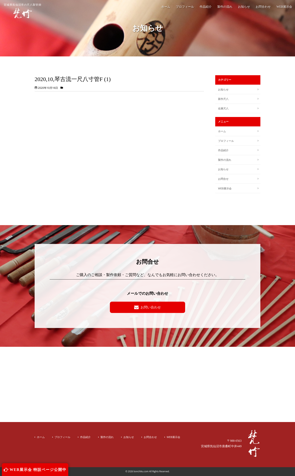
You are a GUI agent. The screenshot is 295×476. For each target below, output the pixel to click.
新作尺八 (223, 99)
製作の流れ (224, 6)
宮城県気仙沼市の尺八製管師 (22, 10)
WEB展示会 (284, 6)
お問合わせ (263, 6)
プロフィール (185, 6)
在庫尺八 (223, 108)
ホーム (165, 6)
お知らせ (244, 6)
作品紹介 (206, 6)
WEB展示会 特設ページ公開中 (35, 469)
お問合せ (223, 179)
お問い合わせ (147, 307)
